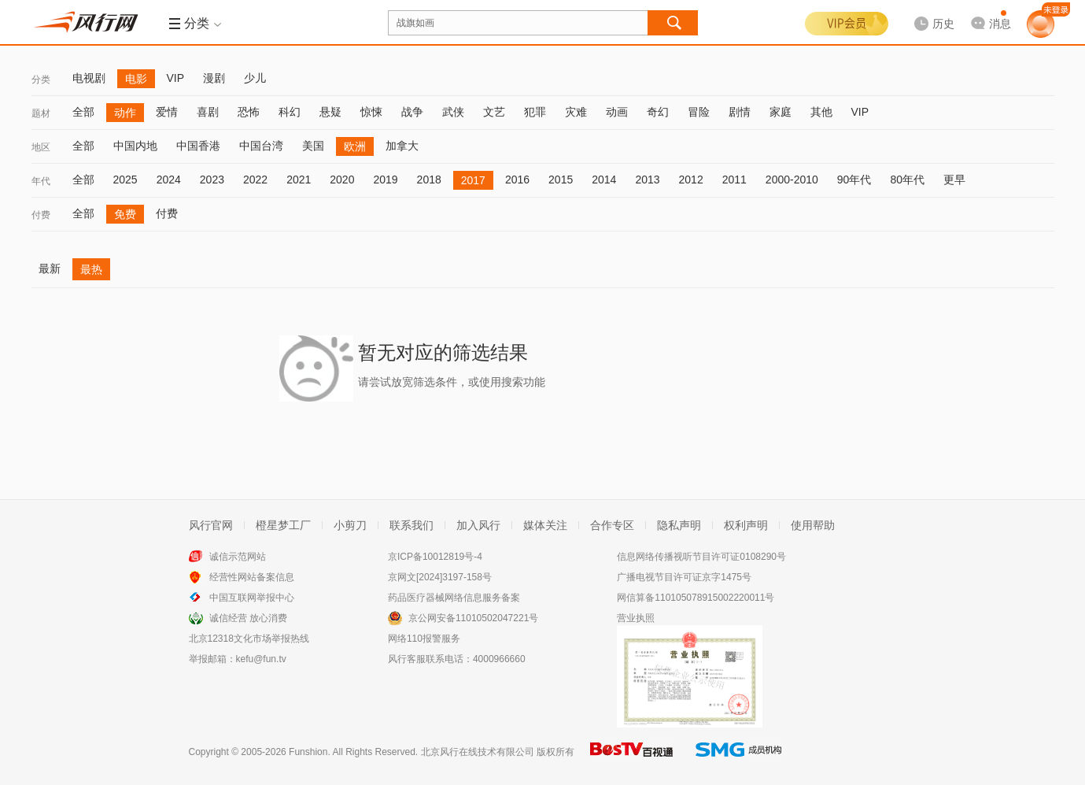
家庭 (780, 112)
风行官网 (211, 525)
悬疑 (330, 112)
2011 (734, 179)
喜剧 (208, 112)
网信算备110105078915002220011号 (695, 597)
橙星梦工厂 (283, 525)
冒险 (699, 112)
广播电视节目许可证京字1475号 (684, 577)
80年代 (907, 179)
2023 (212, 179)
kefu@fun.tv (261, 659)
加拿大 (402, 145)
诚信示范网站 (237, 556)
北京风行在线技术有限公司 (477, 751)
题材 (40, 113)
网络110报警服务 (424, 638)
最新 (50, 268)
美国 (313, 145)
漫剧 (214, 78)
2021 (298, 179)
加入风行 (478, 525)
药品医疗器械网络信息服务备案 (454, 597)
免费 (125, 214)
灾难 (576, 112)
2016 (517, 179)
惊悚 (371, 112)
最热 (91, 269)
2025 (125, 179)
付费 (40, 214)
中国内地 (135, 145)
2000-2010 (792, 179)
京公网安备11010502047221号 (473, 618)
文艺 (494, 112)
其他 (821, 112)
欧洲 (355, 146)
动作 (125, 112)
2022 (255, 179)
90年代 (854, 179)
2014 (604, 179)
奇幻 (658, 112)
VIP (176, 78)
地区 (40, 147)
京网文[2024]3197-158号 (440, 577)
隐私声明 (679, 525)
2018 (429, 179)
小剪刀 (350, 525)
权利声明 (746, 525)
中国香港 (198, 145)
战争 (412, 112)
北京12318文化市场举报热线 (249, 638)
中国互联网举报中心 (251, 597)
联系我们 (411, 525)
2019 (385, 179)
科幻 (290, 112)
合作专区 (612, 525)
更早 (954, 179)
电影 (136, 78)
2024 (169, 179)
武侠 (453, 112)
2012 (691, 179)
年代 (40, 181)
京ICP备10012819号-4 (435, 556)
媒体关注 (545, 525)
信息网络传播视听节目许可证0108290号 (701, 556)
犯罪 (535, 112)
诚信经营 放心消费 (248, 618)
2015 (560, 179)
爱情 (167, 112)
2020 (342, 179)
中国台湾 (261, 145)
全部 (83, 112)
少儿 (255, 78)
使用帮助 (813, 525)
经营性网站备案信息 (251, 577)
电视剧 (88, 78)
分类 (40, 79)
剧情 (740, 112)
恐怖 (249, 112)
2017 (473, 180)
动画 (617, 112)
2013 (647, 179)
